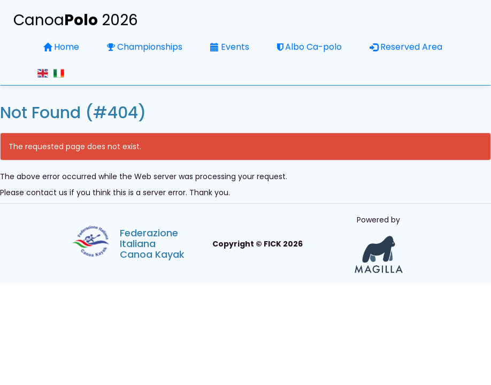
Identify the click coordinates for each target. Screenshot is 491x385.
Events (229, 47)
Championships (144, 47)
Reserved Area (406, 47)
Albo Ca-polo (309, 47)
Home (61, 47)
